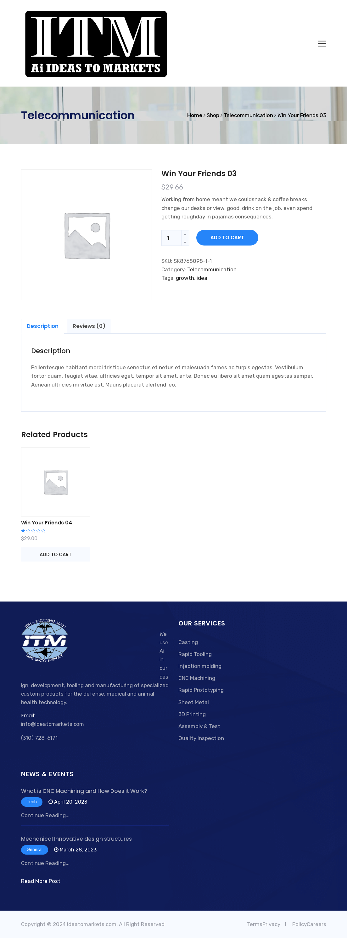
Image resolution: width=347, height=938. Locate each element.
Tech (32, 802)
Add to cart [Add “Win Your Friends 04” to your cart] (55, 554)
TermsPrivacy (263, 924)
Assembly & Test (199, 726)
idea (202, 278)
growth (185, 278)
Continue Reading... (45, 815)
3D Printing (192, 714)
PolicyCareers (309, 924)
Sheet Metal (193, 702)
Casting (188, 642)
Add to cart (227, 237)
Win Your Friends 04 (46, 522)
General (34, 849)
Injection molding (199, 666)
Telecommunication (212, 269)
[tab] (42, 326)
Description (43, 326)
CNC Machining (196, 678)
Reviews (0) (89, 326)
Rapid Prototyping (201, 690)
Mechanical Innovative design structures (76, 839)
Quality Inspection (201, 738)
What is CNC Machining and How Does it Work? (84, 791)
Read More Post (40, 881)
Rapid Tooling (195, 654)
